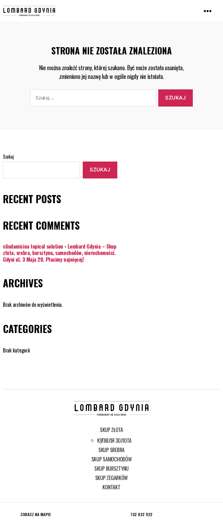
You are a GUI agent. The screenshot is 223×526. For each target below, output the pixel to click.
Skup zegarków (111, 477)
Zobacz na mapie (35, 514)
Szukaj (8, 156)
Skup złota (111, 429)
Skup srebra (111, 450)
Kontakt (111, 487)
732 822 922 (141, 514)
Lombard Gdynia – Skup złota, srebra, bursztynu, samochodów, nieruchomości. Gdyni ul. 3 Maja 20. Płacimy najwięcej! (59, 252)
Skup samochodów (111, 459)
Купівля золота (114, 440)
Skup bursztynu (111, 468)
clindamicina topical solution (33, 246)
